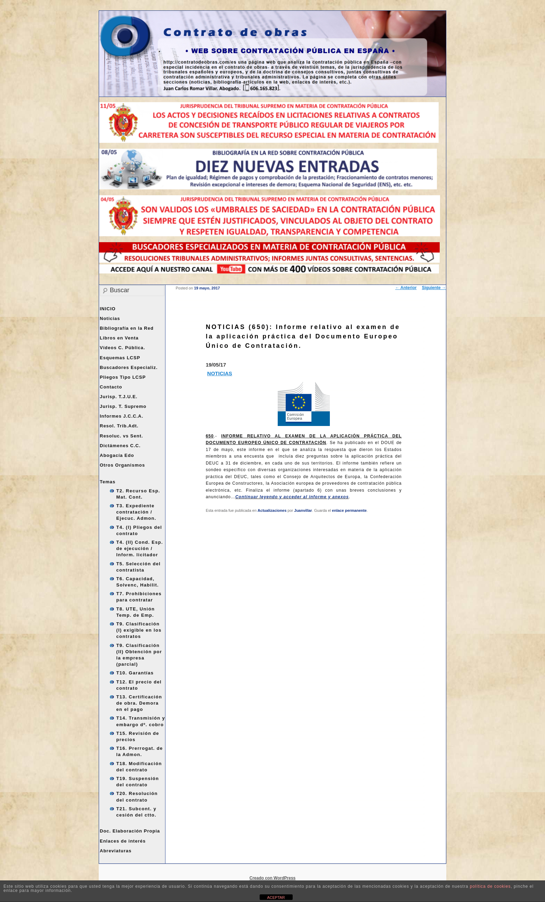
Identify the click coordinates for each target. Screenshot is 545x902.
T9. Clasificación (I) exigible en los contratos (139, 630)
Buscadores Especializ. (129, 367)
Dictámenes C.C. (120, 445)
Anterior (406, 287)
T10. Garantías (135, 672)
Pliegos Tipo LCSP (123, 377)
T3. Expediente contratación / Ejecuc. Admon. (136, 512)
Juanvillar (303, 510)
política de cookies (490, 886)
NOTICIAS (219, 373)
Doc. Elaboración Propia (130, 831)
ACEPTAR (276, 897)
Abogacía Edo (117, 455)
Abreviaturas (115, 850)
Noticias (110, 318)
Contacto (111, 387)
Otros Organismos (122, 465)
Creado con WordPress (272, 878)
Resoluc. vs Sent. (121, 435)
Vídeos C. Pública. (122, 347)
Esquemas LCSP (120, 357)
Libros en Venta (119, 338)
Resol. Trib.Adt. (119, 425)
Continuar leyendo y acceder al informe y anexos (292, 496)
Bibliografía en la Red (127, 328)
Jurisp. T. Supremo (123, 406)
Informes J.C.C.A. (121, 416)
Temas (107, 481)
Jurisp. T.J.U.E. (118, 396)
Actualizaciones (272, 510)
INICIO (108, 308)
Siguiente (434, 287)
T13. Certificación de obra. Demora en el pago (139, 703)
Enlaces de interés (123, 841)
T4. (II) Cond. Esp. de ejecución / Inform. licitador (139, 548)
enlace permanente (349, 510)
